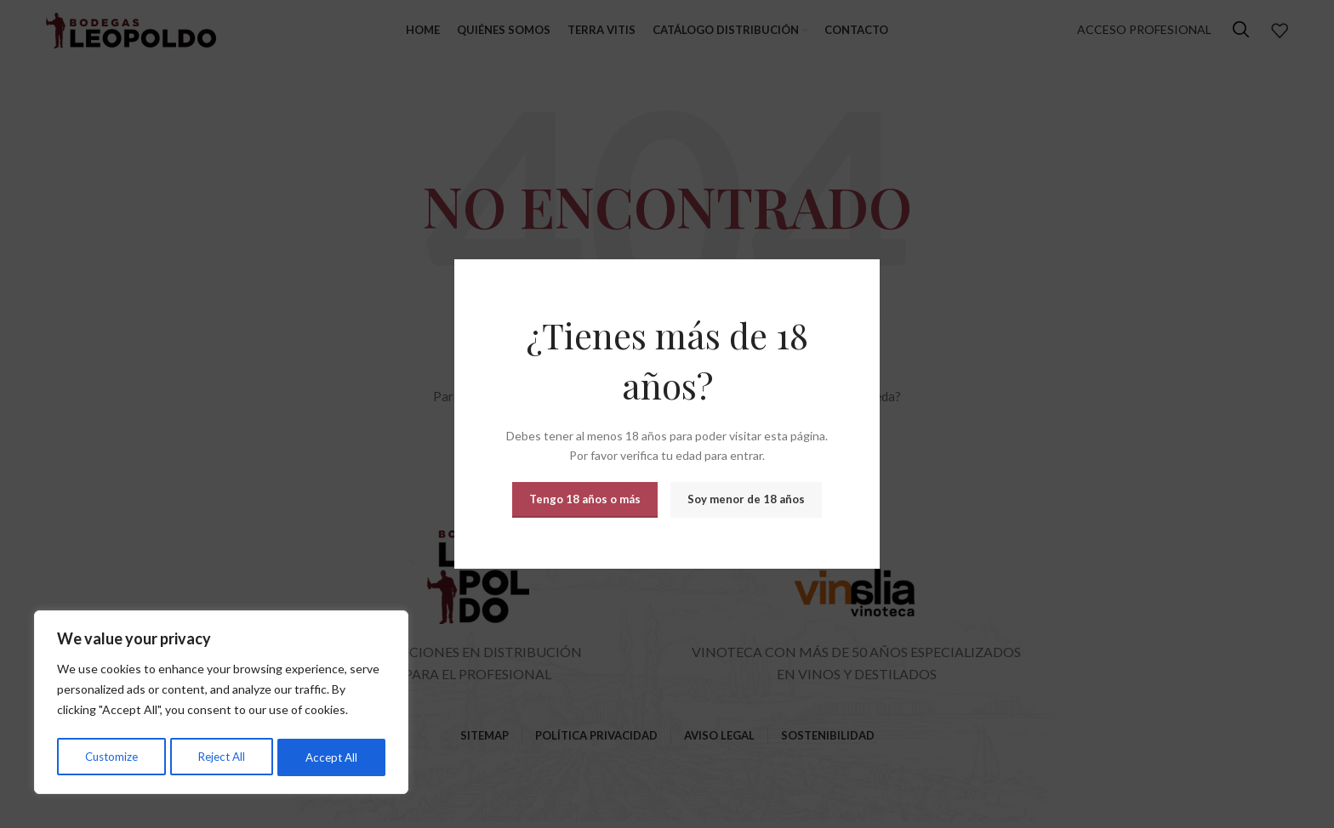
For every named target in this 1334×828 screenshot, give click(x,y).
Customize (111, 757)
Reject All (222, 757)
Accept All (332, 757)
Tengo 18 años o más (585, 499)
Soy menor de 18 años (746, 499)
